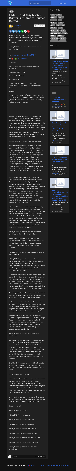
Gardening (60, 25)
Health (53, 28)
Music (63, 30)
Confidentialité (57, 465)
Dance (61, 17)
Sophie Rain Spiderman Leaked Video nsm (58, 100)
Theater (54, 41)
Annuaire (66, 467)
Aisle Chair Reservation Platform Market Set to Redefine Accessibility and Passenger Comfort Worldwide (60, 195)
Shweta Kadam (57, 81)
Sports (62, 38)
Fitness (53, 22)
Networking (55, 33)
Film (11, 11)
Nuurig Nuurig (56, 106)
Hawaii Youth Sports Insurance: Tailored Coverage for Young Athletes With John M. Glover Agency (60, 127)
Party (53, 36)
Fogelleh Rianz (18, 25)
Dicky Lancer (56, 140)
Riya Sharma (56, 210)
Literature (54, 30)
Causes (58, 15)
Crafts (53, 17)
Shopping (54, 38)
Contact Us (66, 465)
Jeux (52, 25)
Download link (22, 59)
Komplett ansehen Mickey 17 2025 (24, 55)
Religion (60, 36)
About (43, 465)
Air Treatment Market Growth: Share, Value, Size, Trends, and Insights (60, 161)
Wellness (62, 41)
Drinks (53, 20)
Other (64, 33)
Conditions (49, 465)
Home (60, 28)
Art (52, 15)
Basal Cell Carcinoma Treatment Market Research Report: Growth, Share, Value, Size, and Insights (60, 65)
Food (61, 22)
